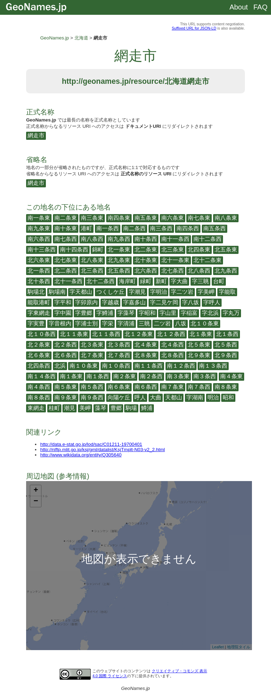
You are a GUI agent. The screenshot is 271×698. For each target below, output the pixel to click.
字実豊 (36, 323)
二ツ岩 (162, 323)
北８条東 (145, 355)
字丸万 (231, 313)
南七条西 (65, 239)
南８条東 (226, 387)
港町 (86, 228)
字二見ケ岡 (164, 302)
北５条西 (226, 345)
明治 (213, 397)
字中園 (62, 313)
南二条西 (134, 228)
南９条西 (92, 397)
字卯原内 (86, 302)
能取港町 (39, 302)
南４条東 (231, 376)
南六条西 (39, 239)
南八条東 (226, 218)
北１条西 (227, 334)
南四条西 (187, 228)
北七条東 (65, 260)
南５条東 (65, 387)
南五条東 (145, 218)
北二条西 (65, 271)
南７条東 (172, 387)
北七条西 (172, 271)
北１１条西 (106, 334)
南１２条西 (181, 366)
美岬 (85, 408)
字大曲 (179, 281)
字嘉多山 (134, 302)
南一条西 (107, 228)
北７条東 (92, 355)
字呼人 (211, 302)
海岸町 (127, 281)
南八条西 (92, 239)
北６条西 (65, 355)
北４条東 (145, 345)
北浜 (60, 366)
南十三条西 (42, 250)
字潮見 (137, 292)
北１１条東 (74, 334)
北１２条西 (171, 334)
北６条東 (39, 355)
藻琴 (100, 408)
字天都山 (81, 292)
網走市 (36, 135)
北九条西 (226, 271)
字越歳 (110, 302)
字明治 (158, 292)
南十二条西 (207, 239)
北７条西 (119, 355)
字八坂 (190, 302)
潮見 (69, 408)
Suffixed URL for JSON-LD (194, 28)
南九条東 (39, 228)
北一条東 (119, 250)
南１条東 (71, 376)
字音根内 (60, 323)
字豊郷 (83, 313)
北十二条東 (207, 260)
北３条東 (92, 345)
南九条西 (119, 239)
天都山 (173, 397)
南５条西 (92, 387)
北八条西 (199, 271)
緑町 (145, 281)
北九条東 (119, 260)
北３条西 (119, 345)
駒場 (131, 408)
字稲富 (189, 313)
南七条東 (199, 218)
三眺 (144, 323)
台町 (218, 281)
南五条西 (214, 228)
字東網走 (39, 313)
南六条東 (172, 218)
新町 (161, 281)
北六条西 (145, 271)
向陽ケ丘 (119, 397)
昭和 (228, 397)
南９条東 (65, 397)
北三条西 (92, 271)
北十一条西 (68, 281)
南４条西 (39, 387)
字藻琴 (126, 313)
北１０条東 (205, 323)
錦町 (97, 250)
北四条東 (199, 250)
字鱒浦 (104, 313)
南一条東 (39, 218)
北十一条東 (175, 260)
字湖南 (194, 397)
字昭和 (147, 313)
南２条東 (124, 376)
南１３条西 (213, 366)
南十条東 (65, 228)
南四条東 (119, 218)
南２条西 (151, 376)
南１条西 (97, 376)
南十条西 (145, 239)
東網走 (36, 408)
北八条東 (92, 260)
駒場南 (57, 292)
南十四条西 (74, 250)
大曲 (155, 397)
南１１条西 (148, 366)
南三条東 (92, 218)
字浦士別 (86, 323)
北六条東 (39, 260)
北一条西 (39, 271)
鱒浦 (146, 408)
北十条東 (145, 260)
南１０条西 (116, 366)
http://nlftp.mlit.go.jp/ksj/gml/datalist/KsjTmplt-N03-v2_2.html (102, 449)
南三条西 (161, 228)
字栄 (107, 323)
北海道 (81, 37)
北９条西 (226, 355)
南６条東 (119, 387)
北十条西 (39, 281)
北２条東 (39, 345)
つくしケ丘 (110, 292)
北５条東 (199, 345)
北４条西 (172, 345)
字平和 (62, 302)
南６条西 (145, 387)
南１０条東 (84, 366)
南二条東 (65, 218)
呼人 (140, 397)
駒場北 (36, 292)
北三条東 (172, 250)
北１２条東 (139, 334)
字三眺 (200, 281)
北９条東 (199, 355)
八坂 (180, 323)
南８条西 (39, 397)
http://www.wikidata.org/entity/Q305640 (80, 454)
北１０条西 (42, 334)
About (238, 7)
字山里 (167, 313)
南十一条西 (175, 239)
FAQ (260, 7)
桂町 (54, 408)
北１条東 (200, 334)
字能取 (227, 292)
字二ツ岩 (182, 292)
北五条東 (226, 250)
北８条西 (172, 355)
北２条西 (65, 345)
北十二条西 (100, 281)
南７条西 (199, 387)
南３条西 (204, 376)
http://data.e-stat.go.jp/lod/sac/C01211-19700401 (91, 444)
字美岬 (206, 292)
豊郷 (116, 408)
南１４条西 (42, 376)
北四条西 (39, 366)
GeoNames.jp (54, 37)
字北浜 (210, 313)
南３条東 (178, 376)
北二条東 (145, 250)
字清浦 (126, 323)
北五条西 (119, 271)
